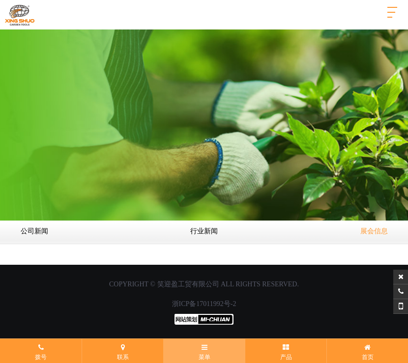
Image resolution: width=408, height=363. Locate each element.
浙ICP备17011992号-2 (204, 303)
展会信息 (374, 231)
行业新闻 (204, 231)
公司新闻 (34, 231)
